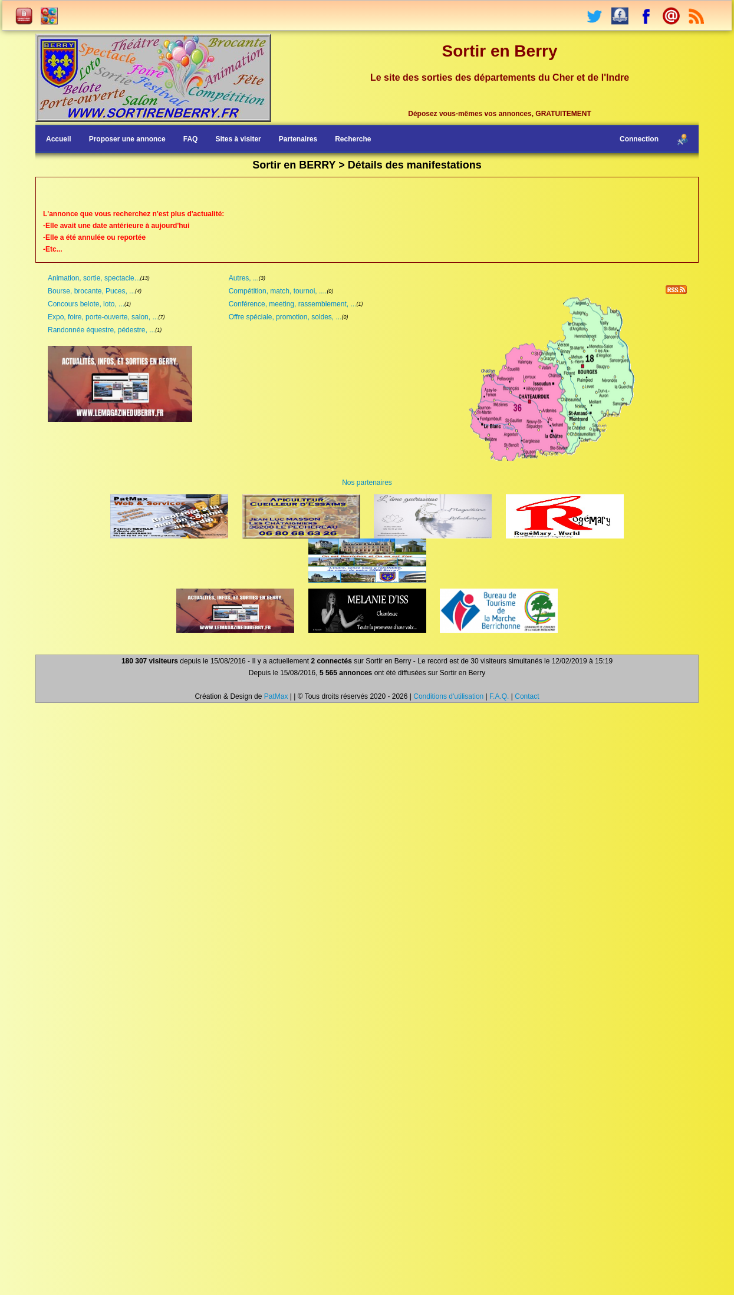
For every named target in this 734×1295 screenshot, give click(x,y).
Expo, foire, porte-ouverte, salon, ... (103, 317)
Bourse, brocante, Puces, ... (91, 291)
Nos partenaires (367, 482)
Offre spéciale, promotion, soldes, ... (285, 317)
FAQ (190, 139)
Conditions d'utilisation (448, 696)
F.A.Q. (499, 696)
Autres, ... (244, 278)
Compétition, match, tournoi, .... (278, 291)
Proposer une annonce (127, 139)
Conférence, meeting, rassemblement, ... (293, 304)
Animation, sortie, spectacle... (94, 278)
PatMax (276, 696)
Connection (639, 139)
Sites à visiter (238, 139)
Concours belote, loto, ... (86, 304)
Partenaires (298, 139)
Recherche (353, 139)
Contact (527, 696)
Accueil (58, 139)
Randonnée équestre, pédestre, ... (101, 330)
